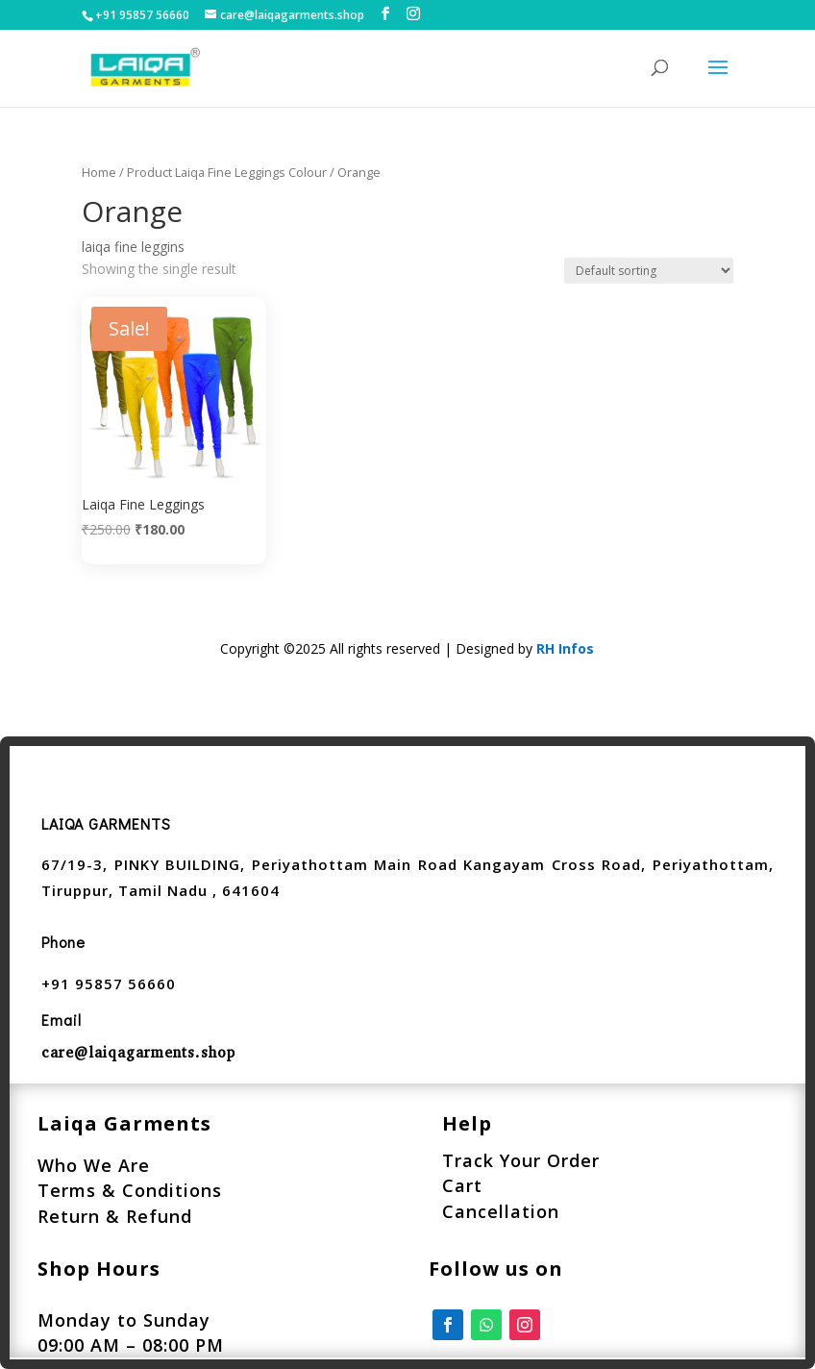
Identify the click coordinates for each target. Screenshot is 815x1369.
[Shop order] (648, 271)
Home (99, 172)
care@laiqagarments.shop (138, 1052)
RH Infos (565, 648)
